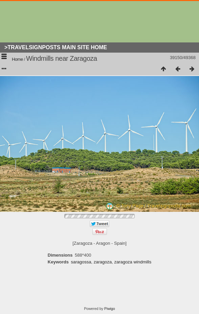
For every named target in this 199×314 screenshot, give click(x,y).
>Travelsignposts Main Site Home (55, 47)
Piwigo (109, 309)
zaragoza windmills (132, 261)
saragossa (81, 261)
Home (17, 59)
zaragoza (103, 261)
